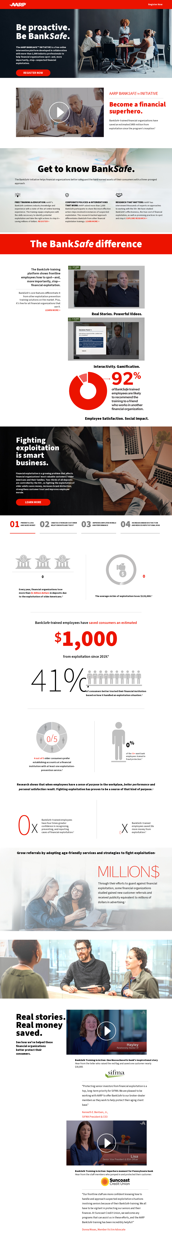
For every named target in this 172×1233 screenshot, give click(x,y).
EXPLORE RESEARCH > (136, 218)
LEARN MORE (33, 502)
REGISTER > (43, 221)
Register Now (155, 4)
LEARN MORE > (92, 221)
